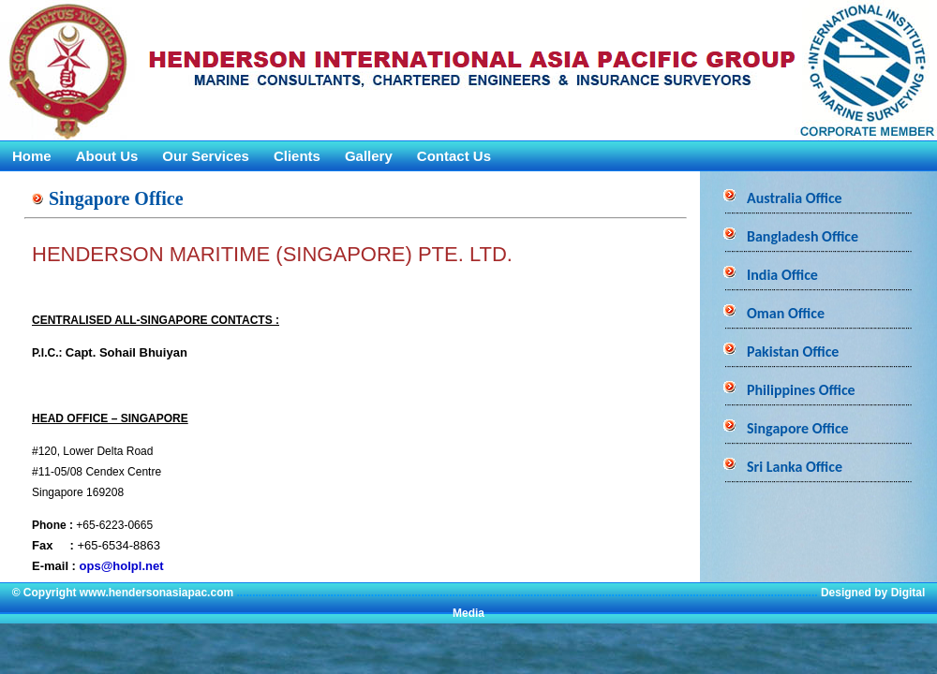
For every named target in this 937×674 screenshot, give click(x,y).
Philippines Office (801, 390)
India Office (782, 275)
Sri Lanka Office (794, 467)
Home (32, 156)
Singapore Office (798, 428)
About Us (107, 156)
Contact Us (454, 156)
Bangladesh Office (802, 236)
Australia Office (794, 198)
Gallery (369, 156)
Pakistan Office (793, 351)
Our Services (205, 156)
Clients (297, 156)
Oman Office (786, 313)
